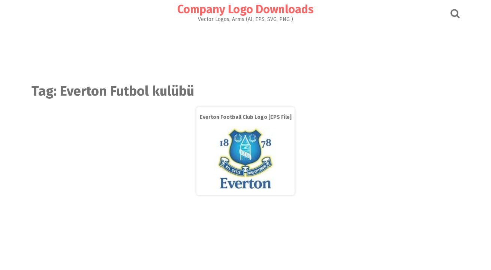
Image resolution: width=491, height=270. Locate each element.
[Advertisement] (245, 51)
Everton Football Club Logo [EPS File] (246, 117)
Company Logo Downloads (245, 9)
